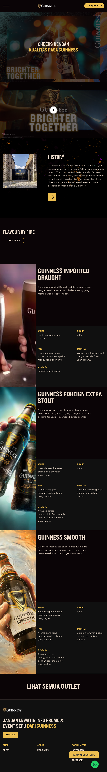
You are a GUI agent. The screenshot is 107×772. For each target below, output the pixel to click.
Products (43, 750)
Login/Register (94, 5)
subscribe (10, 735)
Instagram (78, 750)
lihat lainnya (13, 240)
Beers (6, 750)
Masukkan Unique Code (84, 755)
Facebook (77, 760)
